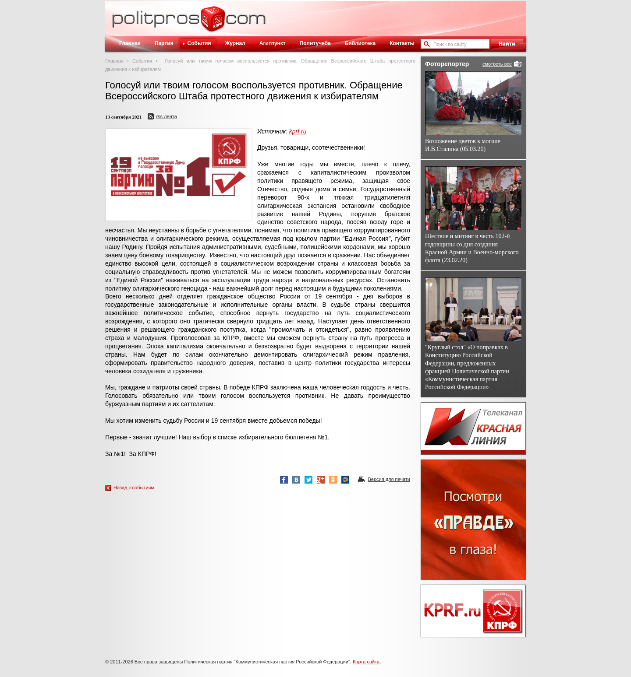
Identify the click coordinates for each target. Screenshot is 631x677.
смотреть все (497, 64)
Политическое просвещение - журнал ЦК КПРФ (212, 23)
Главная (130, 43)
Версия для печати (389, 479)
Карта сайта (366, 661)
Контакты (402, 43)
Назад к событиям (133, 487)
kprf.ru (298, 131)
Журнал (235, 43)
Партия (164, 43)
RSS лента (166, 116)
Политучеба (315, 43)
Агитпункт (272, 43)
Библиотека (360, 43)
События (199, 43)
